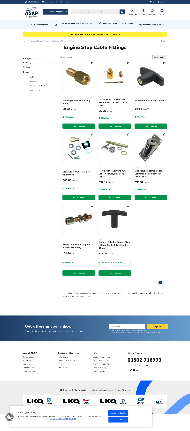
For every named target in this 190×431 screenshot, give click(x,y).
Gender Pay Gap (99, 367)
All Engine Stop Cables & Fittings (37, 63)
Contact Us (62, 364)
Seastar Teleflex (38, 86)
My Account (133, 12)
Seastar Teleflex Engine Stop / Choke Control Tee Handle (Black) (114, 245)
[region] (81, 416)
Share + (163, 41)
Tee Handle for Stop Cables (149, 100)
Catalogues (28, 357)
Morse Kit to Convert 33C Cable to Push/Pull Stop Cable (112, 173)
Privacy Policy (143, 332)
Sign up (157, 326)
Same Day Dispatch (118, 23)
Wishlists (152, 12)
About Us (27, 360)
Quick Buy (142, 12)
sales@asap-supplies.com (139, 365)
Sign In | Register (157, 2)
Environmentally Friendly (103, 364)
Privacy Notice (143, 330)
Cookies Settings (118, 420)
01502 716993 (144, 360)
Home (25, 41)
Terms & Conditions (101, 360)
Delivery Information (101, 357)
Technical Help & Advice (153, 25)
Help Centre (63, 357)
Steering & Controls (36, 41)
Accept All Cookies (118, 413)
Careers (26, 364)
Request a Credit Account (69, 360)
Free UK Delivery (76, 24)
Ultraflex (35, 90)
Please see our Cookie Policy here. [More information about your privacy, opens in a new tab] (63, 419)
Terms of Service (154, 332)
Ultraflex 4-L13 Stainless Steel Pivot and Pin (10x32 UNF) (113, 102)
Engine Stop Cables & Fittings (56, 41)
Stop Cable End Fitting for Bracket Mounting (76, 246)
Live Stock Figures (39, 25)
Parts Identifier (64, 367)
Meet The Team (29, 371)
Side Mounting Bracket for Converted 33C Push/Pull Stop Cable (148, 173)
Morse (33, 81)
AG (32, 77)
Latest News (28, 367)
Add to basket (79, 126)
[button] (9, 417)
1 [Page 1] (160, 283)
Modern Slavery (99, 371)
